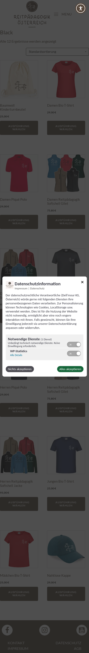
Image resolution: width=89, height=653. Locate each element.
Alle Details (16, 355)
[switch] (73, 344)
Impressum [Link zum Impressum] (21, 288)
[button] (78, 345)
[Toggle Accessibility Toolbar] (81, 8)
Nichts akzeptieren (20, 369)
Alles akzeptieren (70, 369)
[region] (44, 347)
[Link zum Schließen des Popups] (82, 283)
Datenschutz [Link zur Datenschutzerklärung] (37, 288)
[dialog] (44, 326)
